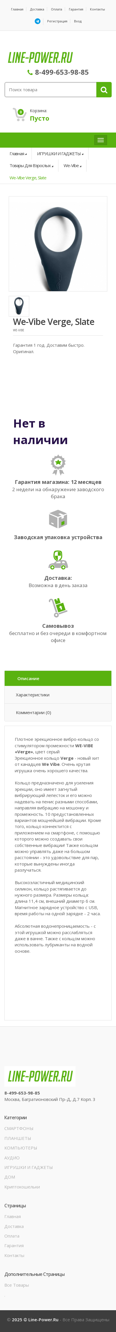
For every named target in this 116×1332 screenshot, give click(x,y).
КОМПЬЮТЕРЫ (20, 1148)
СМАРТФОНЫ (19, 1128)
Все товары (16, 1285)
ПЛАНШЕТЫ (17, 1138)
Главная (17, 9)
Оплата (56, 9)
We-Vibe (71, 165)
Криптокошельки (22, 1187)
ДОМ (9, 1177)
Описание (28, 678)
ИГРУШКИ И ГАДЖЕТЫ (59, 153)
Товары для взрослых (30, 165)
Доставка (37, 9)
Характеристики (32, 695)
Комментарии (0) (33, 712)
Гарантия (76, 9)
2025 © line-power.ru (36, 1319)
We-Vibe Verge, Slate (28, 177)
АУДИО (12, 1158)
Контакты (97, 9)
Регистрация (57, 21)
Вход (78, 21)
